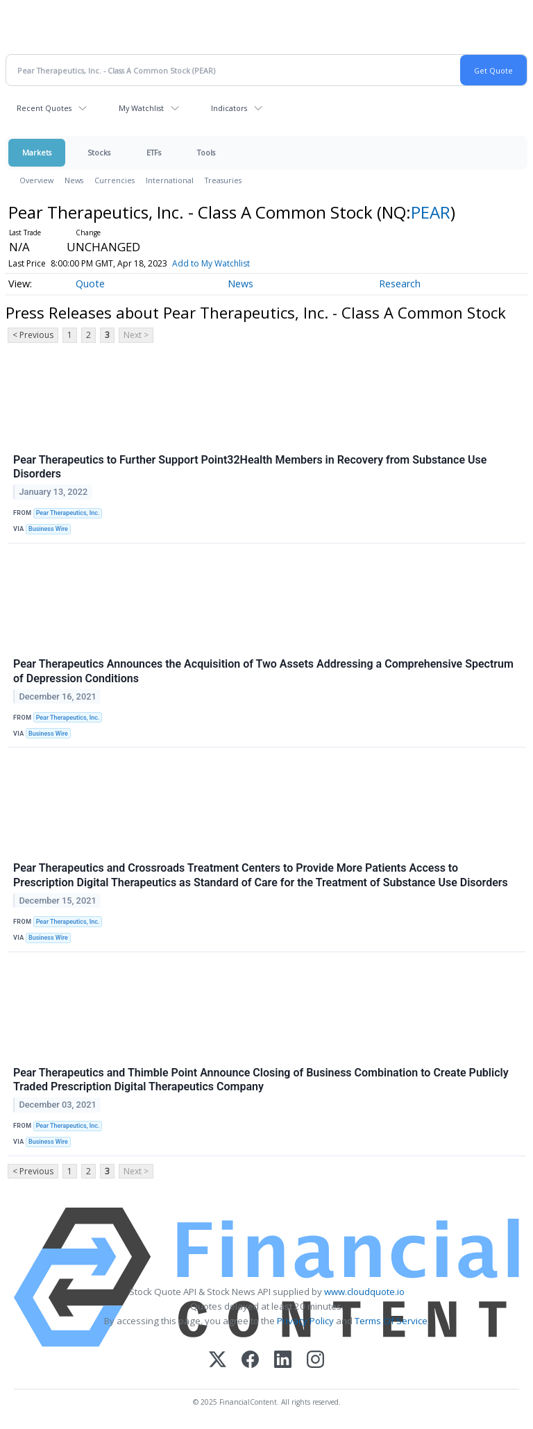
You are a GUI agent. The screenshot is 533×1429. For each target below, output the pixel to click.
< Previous (32, 335)
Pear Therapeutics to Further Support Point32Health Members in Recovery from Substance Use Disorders (250, 467)
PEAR (430, 212)
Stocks (98, 152)
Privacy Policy (305, 1320)
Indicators (229, 108)
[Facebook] (250, 1360)
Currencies (114, 180)
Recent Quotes (44, 108)
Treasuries (223, 180)
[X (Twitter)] (217, 1360)
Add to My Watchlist (211, 263)
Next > (136, 335)
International (170, 180)
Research (400, 283)
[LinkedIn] (283, 1360)
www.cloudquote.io (364, 1291)
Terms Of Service (391, 1320)
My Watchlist (141, 108)
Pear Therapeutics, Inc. (68, 512)
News (74, 180)
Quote (90, 283)
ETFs (153, 152)
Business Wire (48, 528)
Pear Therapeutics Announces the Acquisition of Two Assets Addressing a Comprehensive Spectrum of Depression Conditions (263, 671)
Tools (206, 152)
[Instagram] (315, 1360)
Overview (36, 180)
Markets (36, 152)
